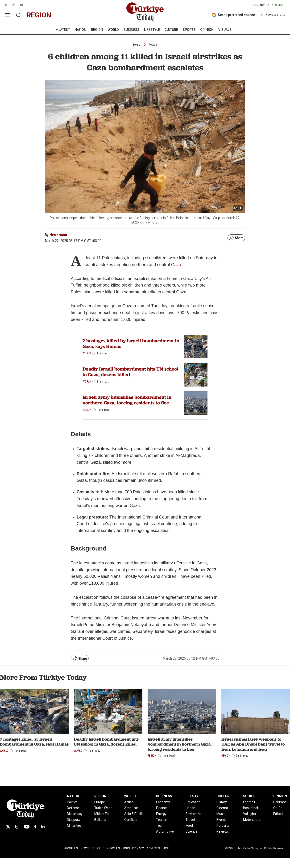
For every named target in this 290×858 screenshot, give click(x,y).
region (38, 15)
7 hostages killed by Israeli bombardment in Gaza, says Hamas (131, 343)
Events (221, 819)
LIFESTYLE (152, 29)
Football (249, 802)
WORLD (113, 29)
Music (220, 814)
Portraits (222, 825)
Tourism (162, 819)
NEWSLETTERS (273, 15)
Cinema (222, 808)
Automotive (165, 831)
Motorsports (252, 819)
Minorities (74, 825)
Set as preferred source (233, 14)
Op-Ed (277, 808)
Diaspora (73, 819)
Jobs (126, 848)
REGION (97, 29)
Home (136, 44)
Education (193, 802)
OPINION (207, 29)
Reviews (222, 831)
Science (191, 831)
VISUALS (225, 29)
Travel (190, 819)
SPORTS (189, 29)
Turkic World (103, 808)
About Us (71, 848)
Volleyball (250, 814)
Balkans (100, 819)
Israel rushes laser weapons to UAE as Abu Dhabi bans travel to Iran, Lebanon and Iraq (253, 744)
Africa (128, 802)
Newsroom (58, 235)
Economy (163, 802)
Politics (72, 802)
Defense (73, 808)
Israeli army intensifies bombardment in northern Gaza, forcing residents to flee (127, 400)
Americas (131, 808)
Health (190, 808)
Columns (279, 802)
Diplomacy (75, 814)
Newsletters (90, 848)
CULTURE (171, 29)
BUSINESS (131, 29)
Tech (159, 825)
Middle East (103, 814)
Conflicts (130, 819)
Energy (161, 814)
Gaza (176, 264)
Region (153, 44)
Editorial (279, 814)
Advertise (154, 848)
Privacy (138, 848)
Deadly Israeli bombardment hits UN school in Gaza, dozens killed (130, 371)
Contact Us (111, 848)
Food (189, 825)
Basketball (251, 808)
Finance (162, 808)
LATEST (64, 29)
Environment (195, 814)
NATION (80, 29)
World (87, 353)
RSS (166, 848)
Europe (99, 802)
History (221, 802)
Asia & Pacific (134, 814)
